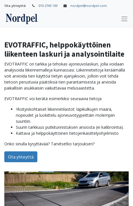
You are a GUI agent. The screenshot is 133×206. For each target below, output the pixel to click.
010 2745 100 (47, 5)
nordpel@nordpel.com (88, 5)
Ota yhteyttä (21, 157)
